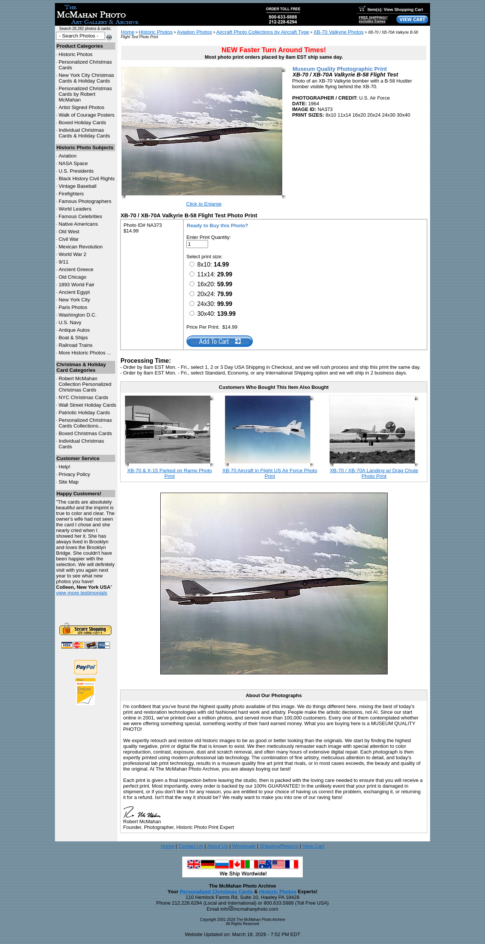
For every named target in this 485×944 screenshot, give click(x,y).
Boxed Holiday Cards (82, 122)
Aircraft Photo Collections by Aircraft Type (262, 32)
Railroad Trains (76, 345)
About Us (217, 846)
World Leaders (75, 209)
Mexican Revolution (81, 247)
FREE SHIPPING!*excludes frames (373, 19)
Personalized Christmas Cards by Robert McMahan (85, 94)
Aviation (68, 156)
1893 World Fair (77, 284)
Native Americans (78, 224)
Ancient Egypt (74, 292)
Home (128, 32)
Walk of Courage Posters (87, 115)
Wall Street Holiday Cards (87, 405)
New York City (74, 300)
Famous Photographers (85, 201)
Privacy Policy (74, 474)
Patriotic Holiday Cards (84, 412)
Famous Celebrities (80, 216)
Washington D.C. (78, 315)
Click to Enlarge (203, 204)
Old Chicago (72, 277)
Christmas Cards (83, 397)
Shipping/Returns (279, 846)
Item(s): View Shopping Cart (391, 9)
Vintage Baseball (78, 186)
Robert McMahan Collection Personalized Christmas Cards (85, 384)
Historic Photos (76, 54)
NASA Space (73, 163)
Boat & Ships (73, 337)
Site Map (69, 482)
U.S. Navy (70, 322)
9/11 (64, 262)
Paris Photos (73, 307)
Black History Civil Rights (87, 178)
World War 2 (72, 254)
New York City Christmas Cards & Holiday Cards (86, 78)
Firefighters (71, 194)
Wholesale (243, 846)
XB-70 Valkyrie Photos (338, 32)
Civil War (69, 239)
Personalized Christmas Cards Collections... (85, 423)
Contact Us (190, 846)
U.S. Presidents (76, 171)
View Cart (313, 846)
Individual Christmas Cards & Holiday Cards (84, 133)
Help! (64, 467)
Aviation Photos (194, 32)
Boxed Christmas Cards (85, 433)
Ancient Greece (76, 269)
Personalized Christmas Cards (216, 891)
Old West (69, 231)
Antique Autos (74, 330)
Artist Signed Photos (82, 107)
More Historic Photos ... (85, 353)
